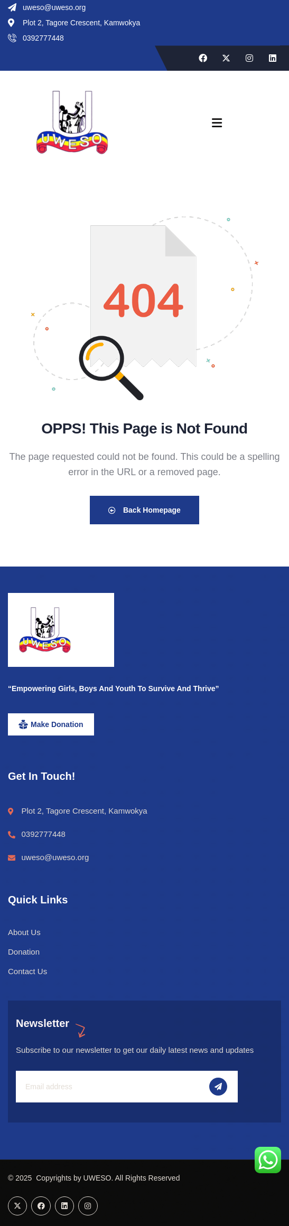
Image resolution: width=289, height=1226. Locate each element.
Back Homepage (144, 510)
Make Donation (57, 724)
